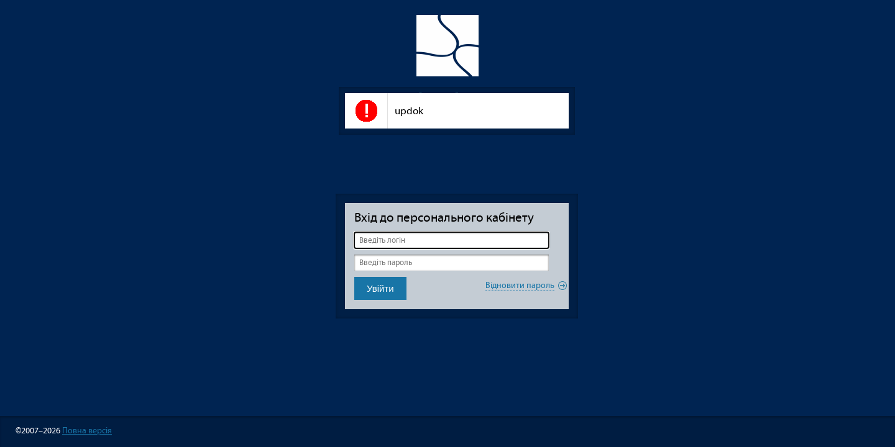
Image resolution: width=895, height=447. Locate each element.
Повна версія (87, 430)
